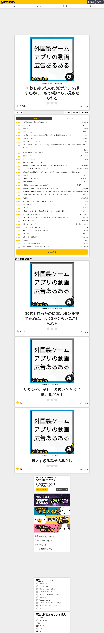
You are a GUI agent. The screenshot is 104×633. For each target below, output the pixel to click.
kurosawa (85, 165)
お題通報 (75, 112)
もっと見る (52, 252)
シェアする (19, 112)
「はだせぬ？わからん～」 (44, 600)
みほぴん (85, 125)
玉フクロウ (40, 623)
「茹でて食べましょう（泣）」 (45, 589)
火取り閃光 (84, 198)
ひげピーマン (41, 626)
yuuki (86, 240)
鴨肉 (86, 201)
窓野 (86, 152)
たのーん (85, 182)
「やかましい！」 (42, 597)
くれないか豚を (41, 620)
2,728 (21, 106)
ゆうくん (85, 233)
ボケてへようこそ (62, 489)
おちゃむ (85, 141)
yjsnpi (86, 135)
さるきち (85, 150)
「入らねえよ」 (41, 608)
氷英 (38, 631)
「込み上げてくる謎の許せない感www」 (48, 595)
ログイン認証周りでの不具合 (52, 548)
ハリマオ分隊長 (83, 156)
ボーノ (86, 175)
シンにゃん (84, 178)
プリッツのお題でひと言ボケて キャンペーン (52, 536)
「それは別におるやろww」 (45, 592)
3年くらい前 (84, 106)
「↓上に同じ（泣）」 (43, 586)
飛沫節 (86, 243)
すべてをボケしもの (82, 224)
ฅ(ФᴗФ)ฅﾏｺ (84, 246)
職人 (91, 6)
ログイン (99, 2)
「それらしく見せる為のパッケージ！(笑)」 (49, 603)
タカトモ (85, 195)
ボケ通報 (67, 112)
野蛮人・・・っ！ (82, 185)
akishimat (85, 188)
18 (19, 468)
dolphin (85, 138)
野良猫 (86, 128)
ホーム (13, 6)
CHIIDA (86, 191)
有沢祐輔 (39, 618)
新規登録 (91, 2)
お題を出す (65, 6)
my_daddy (85, 122)
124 (20, 402)
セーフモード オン (42, 489)
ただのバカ (84, 211)
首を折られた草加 (82, 169)
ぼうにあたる (84, 132)
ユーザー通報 (84, 112)
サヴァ (86, 162)
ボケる (39, 6)
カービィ (85, 207)
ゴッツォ (85, 217)
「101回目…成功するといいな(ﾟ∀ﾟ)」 (47, 606)
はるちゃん (84, 237)
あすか (39, 629)
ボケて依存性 (84, 214)
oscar (86, 159)
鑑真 (86, 204)
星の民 (86, 230)
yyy (87, 227)
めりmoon (85, 220)
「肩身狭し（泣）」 (42, 584)
